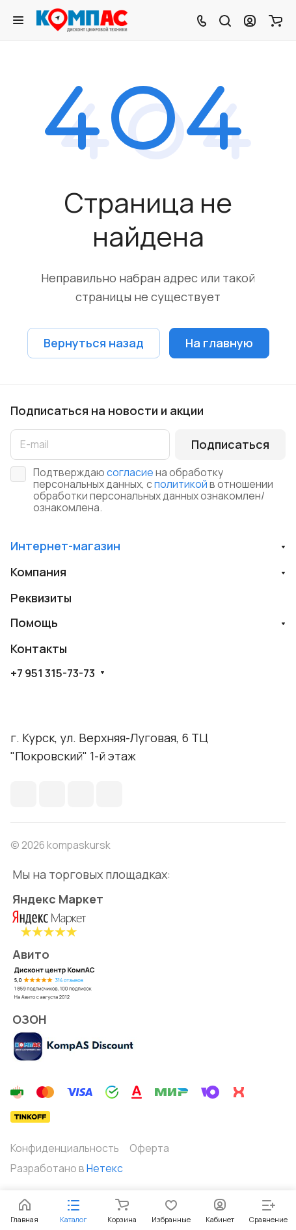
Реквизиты (41, 598)
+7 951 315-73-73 (52, 673)
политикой (181, 484)
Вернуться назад (94, 343)
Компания (38, 572)
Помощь (34, 622)
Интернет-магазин (65, 546)
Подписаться (230, 444)
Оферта (149, 1148)
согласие (130, 472)
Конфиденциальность (64, 1148)
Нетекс (105, 1168)
